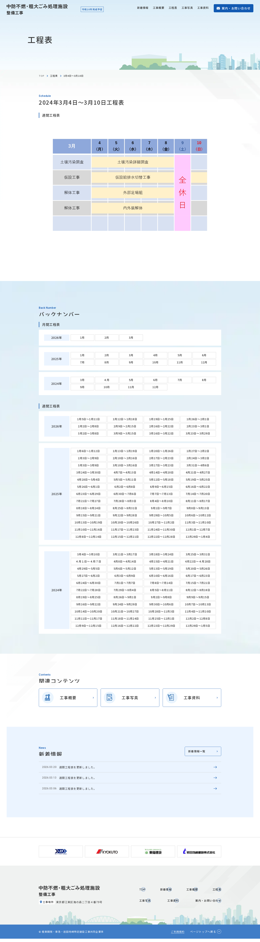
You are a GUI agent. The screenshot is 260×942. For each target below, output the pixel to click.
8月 (106, 362)
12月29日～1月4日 (198, 537)
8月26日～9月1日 (125, 597)
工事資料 (203, 8)
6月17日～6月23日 (198, 576)
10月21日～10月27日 (125, 611)
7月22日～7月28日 (88, 590)
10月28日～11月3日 (161, 611)
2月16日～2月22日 (161, 426)
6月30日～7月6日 (125, 494)
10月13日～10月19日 (89, 522)
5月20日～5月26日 (198, 568)
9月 (131, 362)
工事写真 (187, 8)
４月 (107, 380)
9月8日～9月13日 (198, 508)
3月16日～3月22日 (161, 433)
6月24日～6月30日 (88, 583)
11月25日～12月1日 (161, 618)
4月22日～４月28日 (198, 561)
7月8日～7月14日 (161, 583)
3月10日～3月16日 (125, 465)
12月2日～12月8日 (198, 618)
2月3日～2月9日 (88, 458)
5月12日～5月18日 (161, 479)
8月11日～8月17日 (198, 501)
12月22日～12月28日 (162, 537)
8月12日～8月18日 (198, 590)
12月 (204, 362)
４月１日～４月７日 (88, 561)
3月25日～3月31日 (198, 554)
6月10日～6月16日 (161, 576)
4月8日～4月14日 (125, 561)
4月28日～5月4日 (88, 479)
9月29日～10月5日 (161, 515)
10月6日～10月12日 (198, 515)
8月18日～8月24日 (88, 508)
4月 (155, 355)
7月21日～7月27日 (88, 501)
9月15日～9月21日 (88, 515)
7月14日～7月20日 (198, 494)
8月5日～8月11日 (161, 590)
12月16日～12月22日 (125, 626)
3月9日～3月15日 (125, 433)
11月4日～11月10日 (198, 611)
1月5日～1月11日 (88, 419)
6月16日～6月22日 (198, 487)
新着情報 (143, 8)
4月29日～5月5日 (88, 568)
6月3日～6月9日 (125, 576)
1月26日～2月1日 (198, 419)
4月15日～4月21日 (161, 561)
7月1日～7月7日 (125, 583)
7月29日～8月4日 (125, 590)
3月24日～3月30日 (88, 472)
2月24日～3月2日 (198, 458)
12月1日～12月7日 (198, 529)
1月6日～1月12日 (88, 451)
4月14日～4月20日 (161, 472)
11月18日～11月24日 (125, 618)
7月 (82, 362)
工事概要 (158, 8)
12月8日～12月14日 (88, 537)
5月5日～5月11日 (125, 479)
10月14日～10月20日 (89, 611)
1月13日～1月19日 (125, 451)
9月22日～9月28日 (125, 515)
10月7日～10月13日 (198, 604)
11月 (180, 362)
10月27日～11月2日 (161, 522)
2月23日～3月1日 (198, 426)
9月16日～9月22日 (88, 604)
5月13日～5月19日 (161, 568)
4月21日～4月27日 (198, 472)
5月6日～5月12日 (125, 568)
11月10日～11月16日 (89, 529)
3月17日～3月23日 (161, 465)
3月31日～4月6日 (198, 465)
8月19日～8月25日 (88, 597)
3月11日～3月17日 (125, 554)
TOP (41, 75)
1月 (82, 337)
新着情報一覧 (196, 751)
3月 (131, 337)
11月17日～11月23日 (125, 529)
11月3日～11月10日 (198, 522)
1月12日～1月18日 (125, 419)
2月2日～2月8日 (88, 426)
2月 (106, 337)
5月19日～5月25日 (198, 479)
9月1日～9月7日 (161, 508)
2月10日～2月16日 (125, 458)
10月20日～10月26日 (125, 522)
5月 (180, 355)
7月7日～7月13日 (161, 494)
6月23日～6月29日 (88, 494)
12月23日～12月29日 (162, 626)
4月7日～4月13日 (125, 472)
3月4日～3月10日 (88, 554)
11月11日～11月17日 (89, 618)
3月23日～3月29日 (198, 433)
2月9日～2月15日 (125, 426)
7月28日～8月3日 (125, 501)
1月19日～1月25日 (161, 419)
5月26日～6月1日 (88, 487)
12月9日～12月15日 (88, 626)
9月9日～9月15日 (198, 597)
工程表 (173, 8)
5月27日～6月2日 (88, 576)
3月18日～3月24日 (161, 554)
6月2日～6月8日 (125, 487)
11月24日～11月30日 (162, 529)
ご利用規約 (177, 935)
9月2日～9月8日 (161, 597)
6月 (204, 355)
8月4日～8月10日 (161, 501)
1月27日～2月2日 (198, 451)
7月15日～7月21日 (198, 583)
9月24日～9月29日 (125, 604)
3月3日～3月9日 (88, 465)
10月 (155, 362)
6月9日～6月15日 (161, 487)
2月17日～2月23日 (161, 458)
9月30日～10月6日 (161, 604)
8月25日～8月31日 (125, 508)
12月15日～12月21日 (125, 537)
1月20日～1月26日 (161, 451)
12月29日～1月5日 (198, 626)
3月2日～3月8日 (88, 433)
